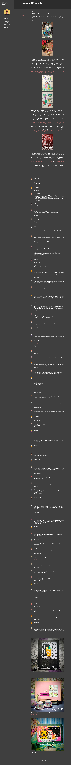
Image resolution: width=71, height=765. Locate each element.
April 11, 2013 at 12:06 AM (37, 184)
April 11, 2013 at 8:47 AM (37, 262)
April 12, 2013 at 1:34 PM (37, 413)
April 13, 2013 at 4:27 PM (37, 494)
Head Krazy (36, 539)
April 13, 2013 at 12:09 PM (37, 473)
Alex (34, 226)
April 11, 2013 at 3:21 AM (37, 223)
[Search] (63, 3)
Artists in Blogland (53, 123)
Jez (34, 362)
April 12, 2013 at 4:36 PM (37, 442)
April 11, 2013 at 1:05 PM (37, 292)
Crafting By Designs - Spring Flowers (44, 122)
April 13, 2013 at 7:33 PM (37, 502)
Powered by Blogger (42, 760)
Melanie (35, 327)
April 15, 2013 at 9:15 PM (37, 606)
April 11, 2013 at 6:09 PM (37, 310)
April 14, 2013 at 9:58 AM (37, 530)
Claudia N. (35, 218)
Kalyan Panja (36, 453)
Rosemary (35, 466)
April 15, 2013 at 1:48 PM (37, 600)
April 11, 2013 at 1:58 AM (37, 215)
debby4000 (36, 340)
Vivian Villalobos (36, 187)
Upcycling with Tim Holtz (56, 65)
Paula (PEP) (36, 270)
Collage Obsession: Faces (59, 161)
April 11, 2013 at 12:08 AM (37, 190)
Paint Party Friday (42, 131)
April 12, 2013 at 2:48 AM (37, 353)
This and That (35, 752)
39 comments (35, 714)
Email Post (34, 171)
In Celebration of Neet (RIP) (39, 673)
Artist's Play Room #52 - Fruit (55, 129)
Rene (34, 286)
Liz (34, 356)
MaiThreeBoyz (36, 570)
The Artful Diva (36, 563)
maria (35, 334)
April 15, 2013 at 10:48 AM (37, 580)
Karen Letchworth (37, 178)
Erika (34, 423)
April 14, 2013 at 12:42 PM (37, 536)
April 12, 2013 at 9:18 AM (37, 367)
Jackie (35, 209)
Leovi (34, 350)
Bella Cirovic (36, 627)
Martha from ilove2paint (38, 410)
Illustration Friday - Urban (47, 161)
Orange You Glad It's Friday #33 (43, 123)
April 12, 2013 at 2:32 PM (37, 427)
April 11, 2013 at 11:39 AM (37, 283)
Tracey (35, 576)
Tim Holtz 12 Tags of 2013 (24, 15)
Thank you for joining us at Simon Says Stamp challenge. (43, 343)
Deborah (35, 583)
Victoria (35, 246)
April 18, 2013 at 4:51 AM (37, 619)
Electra (35, 280)
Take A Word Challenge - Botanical (53, 130)
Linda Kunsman (36, 395)
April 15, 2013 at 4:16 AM (37, 560)
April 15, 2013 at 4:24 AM (37, 567)
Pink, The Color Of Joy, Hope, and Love (42, 712)
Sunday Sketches (61, 123)
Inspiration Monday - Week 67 (51, 125)
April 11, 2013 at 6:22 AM (37, 256)
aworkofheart (36, 193)
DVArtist (35, 482)
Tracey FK (35, 445)
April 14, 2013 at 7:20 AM (37, 523)
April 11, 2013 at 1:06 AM (37, 200)
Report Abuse (4, 44)
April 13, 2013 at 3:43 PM (37, 486)
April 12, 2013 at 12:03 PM (37, 392)
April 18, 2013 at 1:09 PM (37, 625)
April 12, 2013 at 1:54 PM (37, 420)
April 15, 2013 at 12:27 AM (37, 553)
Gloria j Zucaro (36, 370)
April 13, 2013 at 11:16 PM (37, 516)
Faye (34, 313)
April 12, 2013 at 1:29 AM (37, 347)
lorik (34, 615)
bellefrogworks (36, 459)
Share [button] (21, 11)
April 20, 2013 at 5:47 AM (37, 631)
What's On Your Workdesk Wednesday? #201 (43, 72)
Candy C (35, 235)
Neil (34, 203)
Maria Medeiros (36, 321)
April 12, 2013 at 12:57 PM (37, 407)
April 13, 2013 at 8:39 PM (37, 509)
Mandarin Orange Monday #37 (37, 125)
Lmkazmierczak (36, 497)
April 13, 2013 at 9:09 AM (37, 464)
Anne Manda (36, 416)
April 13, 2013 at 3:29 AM (37, 456)
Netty (35, 401)
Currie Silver (36, 476)
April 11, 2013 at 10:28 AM (37, 277)
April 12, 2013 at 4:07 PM (37, 436)
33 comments (35, 674)
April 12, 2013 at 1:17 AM (37, 337)
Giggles (35, 430)
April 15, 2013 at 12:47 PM (37, 586)
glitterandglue (36, 489)
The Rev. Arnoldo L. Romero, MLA (7, 17)
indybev (35, 259)
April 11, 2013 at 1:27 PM (37, 302)
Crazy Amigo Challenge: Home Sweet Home (46, 71)
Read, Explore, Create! (34, 3)
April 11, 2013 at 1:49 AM (37, 207)
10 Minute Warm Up (52, 121)
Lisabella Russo (36, 609)
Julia (34, 548)
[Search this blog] (6, 3)
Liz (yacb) (35, 559)
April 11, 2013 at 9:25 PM (37, 324)
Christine (35, 603)
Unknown (35, 377)
